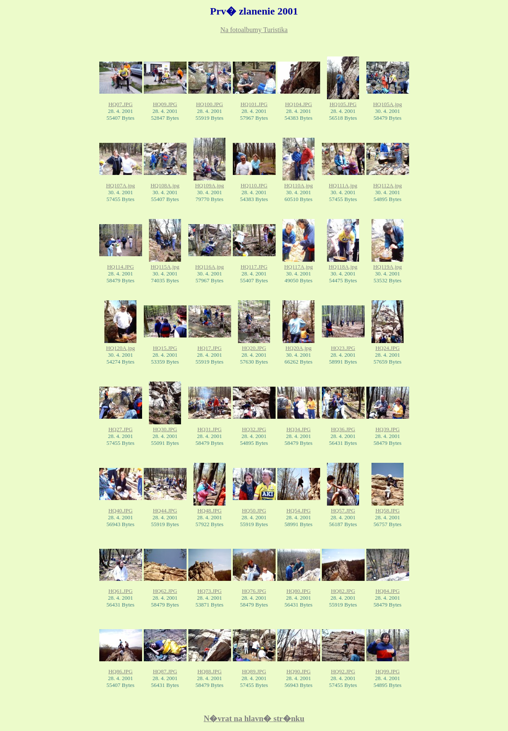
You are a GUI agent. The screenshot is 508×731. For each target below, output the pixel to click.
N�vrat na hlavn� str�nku (254, 718)
